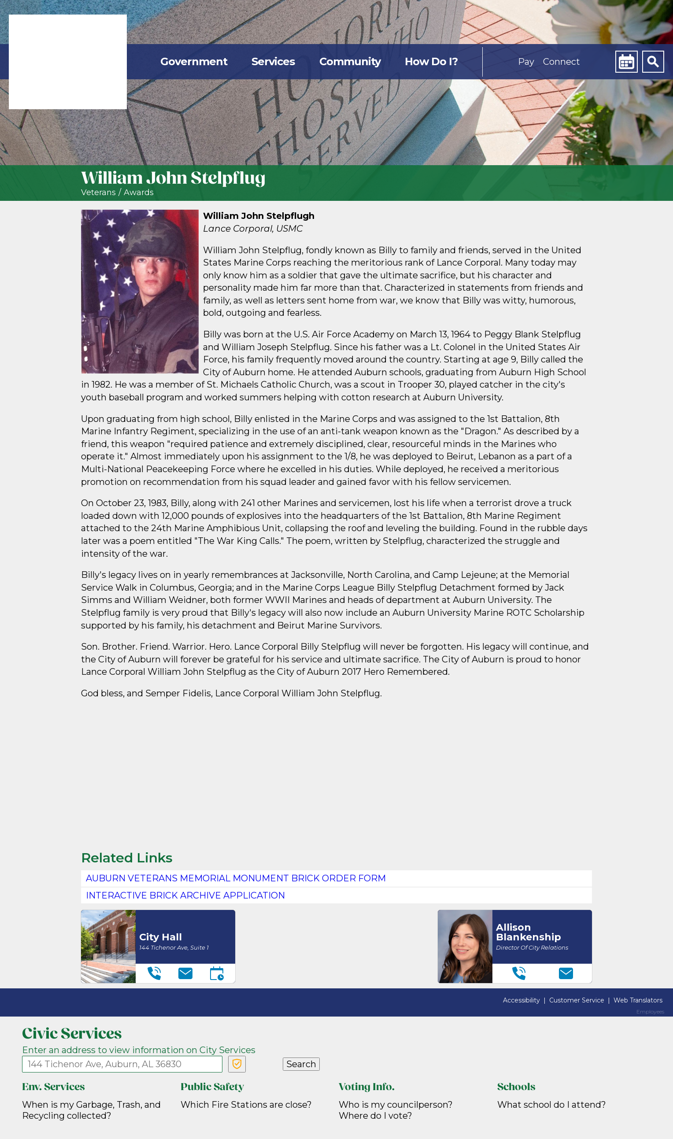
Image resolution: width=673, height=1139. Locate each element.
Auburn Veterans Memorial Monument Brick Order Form (236, 878)
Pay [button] (526, 61)
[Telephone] (154, 973)
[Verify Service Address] (237, 1064)
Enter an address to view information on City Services (138, 1050)
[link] (68, 62)
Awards (139, 192)
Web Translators (638, 1000)
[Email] (185, 973)
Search (301, 1064)
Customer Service (576, 1000)
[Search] (653, 62)
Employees (650, 1011)
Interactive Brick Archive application (185, 895)
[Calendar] (626, 62)
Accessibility (521, 1000)
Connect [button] (561, 61)
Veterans (98, 192)
